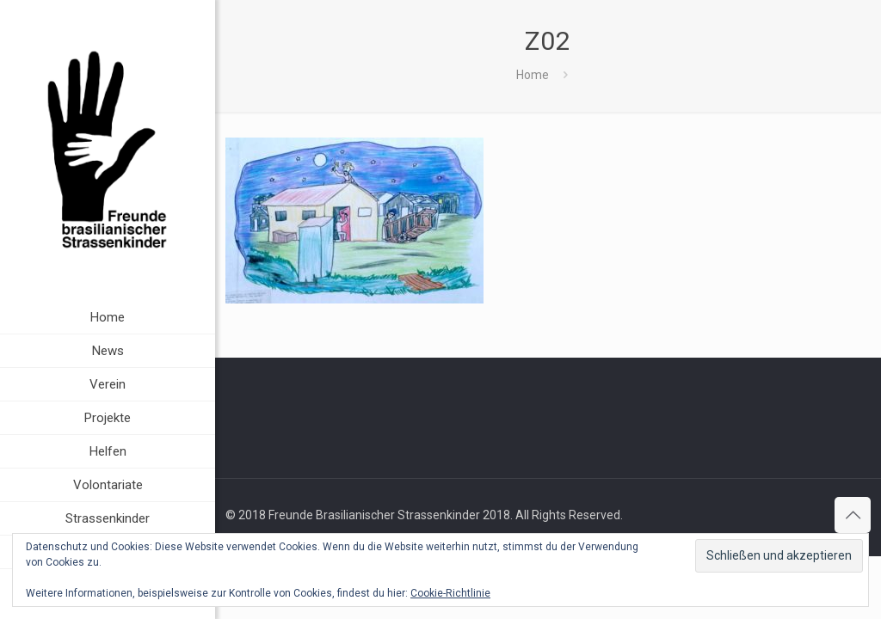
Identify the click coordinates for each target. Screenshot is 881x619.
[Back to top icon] (853, 515)
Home (532, 75)
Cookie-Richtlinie (450, 593)
